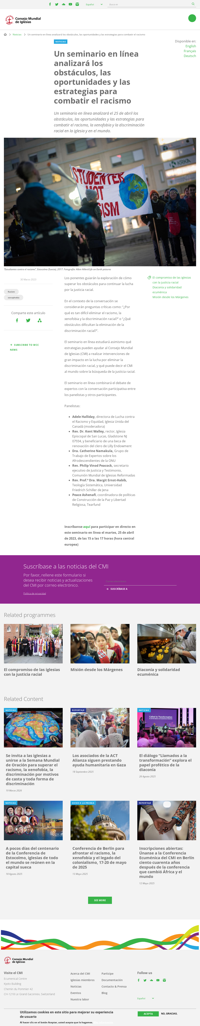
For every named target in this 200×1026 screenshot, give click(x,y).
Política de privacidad (34, 593)
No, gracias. (169, 1013)
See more (100, 900)
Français (190, 51)
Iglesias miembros (83, 980)
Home (5, 34)
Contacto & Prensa (114, 986)
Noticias (17, 34)
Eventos (76, 993)
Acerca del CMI (80, 973)
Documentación (112, 980)
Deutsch (190, 56)
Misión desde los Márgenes (170, 297)
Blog (104, 993)
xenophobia (13, 297)
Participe (107, 973)
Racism (11, 291)
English (191, 46)
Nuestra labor (80, 999)
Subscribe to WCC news (24, 347)
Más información (103, 1022)
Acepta (148, 1013)
